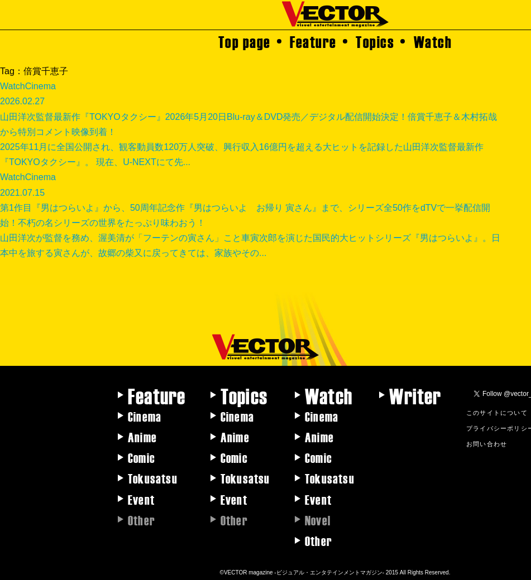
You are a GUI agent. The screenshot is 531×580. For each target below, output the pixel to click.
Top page (244, 41)
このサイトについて (497, 412)
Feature (313, 41)
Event (141, 499)
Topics (375, 41)
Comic (141, 457)
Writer (415, 395)
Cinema (144, 416)
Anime (142, 436)
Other (318, 540)
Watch (433, 41)
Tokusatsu (153, 478)
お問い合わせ (486, 443)
